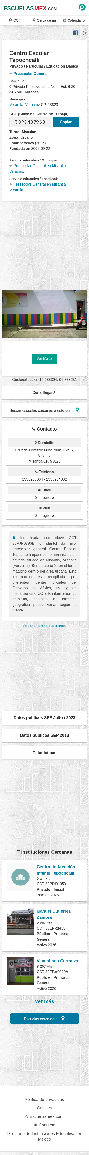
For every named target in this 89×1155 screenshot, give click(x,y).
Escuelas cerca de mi (44, 1018)
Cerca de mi (44, 20)
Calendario (74, 20)
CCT (15, 20)
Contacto (44, 1125)
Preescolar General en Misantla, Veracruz (38, 168)
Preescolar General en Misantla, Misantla (38, 187)
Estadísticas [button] (44, 752)
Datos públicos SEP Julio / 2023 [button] (45, 717)
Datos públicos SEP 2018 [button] (44, 735)
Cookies (44, 1108)
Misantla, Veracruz (24, 105)
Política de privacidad (44, 1099)
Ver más (44, 1001)
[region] (45, 245)
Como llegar (44, 393)
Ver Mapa (44, 358)
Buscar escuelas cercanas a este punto (44, 410)
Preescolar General (28, 74)
